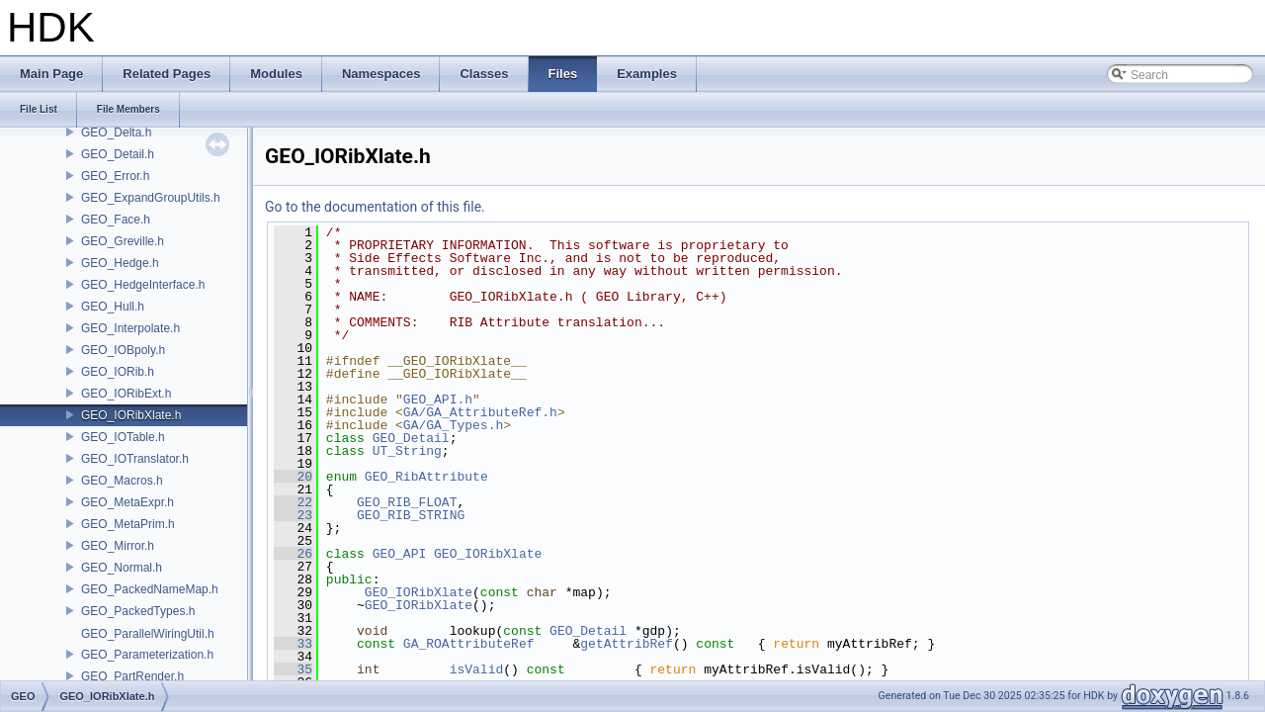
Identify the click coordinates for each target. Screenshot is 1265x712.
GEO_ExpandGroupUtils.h (150, 198)
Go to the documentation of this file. (375, 207)
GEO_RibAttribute (426, 477)
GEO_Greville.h (122, 241)
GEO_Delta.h (116, 132)
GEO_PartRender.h (132, 676)
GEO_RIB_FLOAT (407, 502)
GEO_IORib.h (117, 372)
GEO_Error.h (115, 176)
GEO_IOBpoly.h (123, 350)
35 (293, 669)
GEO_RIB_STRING (410, 515)
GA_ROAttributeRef (469, 644)
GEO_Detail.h (117, 154)
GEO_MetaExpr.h (127, 502)
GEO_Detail (411, 438)
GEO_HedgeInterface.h (143, 285)
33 (293, 644)
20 (293, 477)
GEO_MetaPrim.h (128, 524)
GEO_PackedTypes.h (138, 611)
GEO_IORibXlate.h (131, 415)
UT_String (407, 451)
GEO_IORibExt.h (126, 393)
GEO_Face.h (115, 219)
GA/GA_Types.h (453, 425)
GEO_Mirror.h (117, 546)
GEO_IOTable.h (123, 437)
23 (293, 515)
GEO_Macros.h (122, 481)
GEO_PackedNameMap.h (149, 589)
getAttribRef (626, 644)
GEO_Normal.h (121, 568)
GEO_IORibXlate (488, 554)
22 (293, 502)
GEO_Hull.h (112, 306)
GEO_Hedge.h (120, 263)
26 (293, 554)
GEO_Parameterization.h (147, 655)
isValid (477, 669)
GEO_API (400, 554)
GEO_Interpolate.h (130, 328)
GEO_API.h (437, 399)
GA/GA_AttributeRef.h (480, 412)
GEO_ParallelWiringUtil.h (147, 634)
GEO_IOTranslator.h (135, 459)
